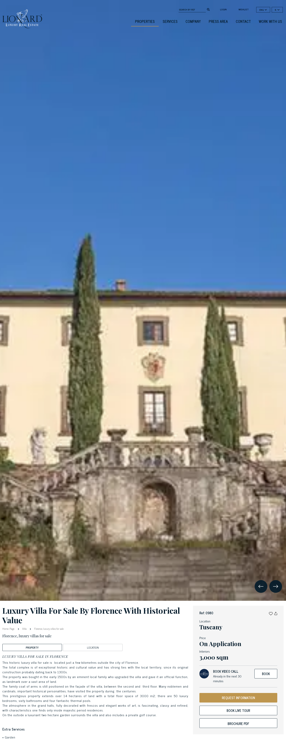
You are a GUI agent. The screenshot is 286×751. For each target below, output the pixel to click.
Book (266, 673)
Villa (24, 629)
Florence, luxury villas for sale (49, 629)
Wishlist (244, 9)
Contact (243, 21)
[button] (271, 612)
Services (170, 21)
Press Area (218, 21)
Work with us (270, 21)
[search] (208, 9)
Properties (145, 21)
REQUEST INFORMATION (238, 697)
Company (193, 21)
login (223, 9)
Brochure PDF (238, 723)
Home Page (8, 628)
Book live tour (238, 710)
